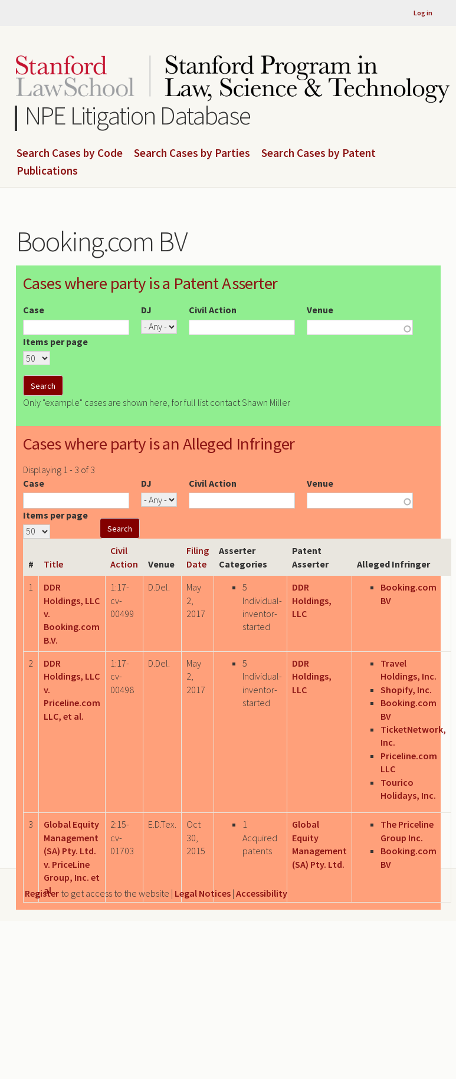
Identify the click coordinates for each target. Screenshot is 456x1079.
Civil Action (213, 310)
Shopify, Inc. (406, 690)
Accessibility (261, 893)
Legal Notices (203, 893)
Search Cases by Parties (192, 153)
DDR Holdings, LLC (312, 600)
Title (53, 564)
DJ (146, 310)
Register (42, 893)
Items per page (55, 341)
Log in (423, 12)
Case (33, 310)
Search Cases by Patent (318, 153)
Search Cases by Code (70, 153)
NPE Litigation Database (138, 115)
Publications (47, 171)
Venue (320, 310)
